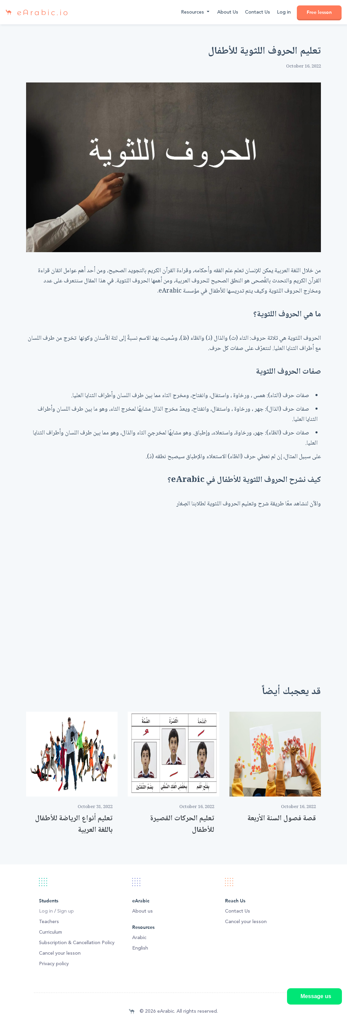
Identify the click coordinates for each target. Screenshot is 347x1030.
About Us (227, 12)
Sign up (65, 911)
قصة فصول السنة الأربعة (281, 818)
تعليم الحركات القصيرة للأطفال (182, 824)
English (140, 948)
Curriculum (50, 932)
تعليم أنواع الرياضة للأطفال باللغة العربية (74, 824)
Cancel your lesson (60, 953)
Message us (316, 996)
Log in (284, 12)
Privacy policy (54, 963)
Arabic (139, 937)
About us (142, 911)
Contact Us (257, 12)
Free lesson (319, 12)
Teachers (49, 921)
